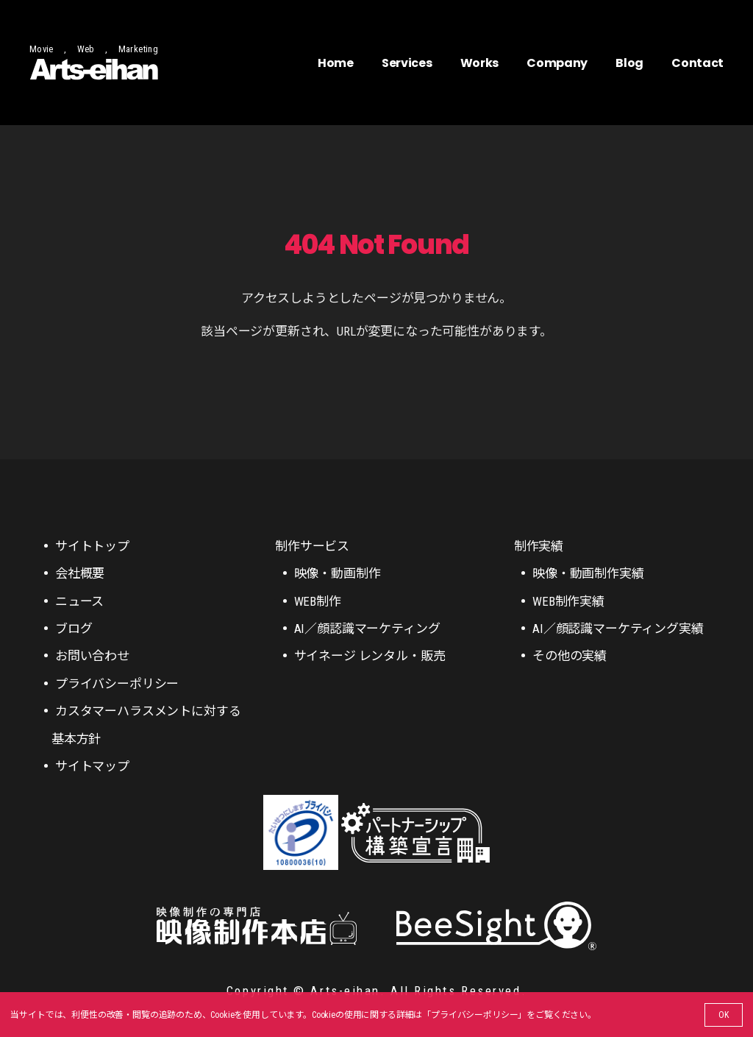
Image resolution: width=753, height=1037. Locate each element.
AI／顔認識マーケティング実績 (617, 628)
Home (336, 62)
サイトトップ (92, 546)
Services (407, 62)
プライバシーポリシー (474, 1015)
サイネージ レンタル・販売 (370, 655)
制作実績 (538, 546)
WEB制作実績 (568, 601)
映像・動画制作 (337, 573)
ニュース (79, 601)
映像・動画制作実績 (587, 573)
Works (479, 62)
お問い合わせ (92, 655)
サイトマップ (92, 766)
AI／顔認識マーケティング (367, 628)
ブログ (74, 628)
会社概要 (79, 573)
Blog (629, 62)
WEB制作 (317, 601)
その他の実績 (569, 655)
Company (557, 62)
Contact (697, 62)
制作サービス (312, 546)
